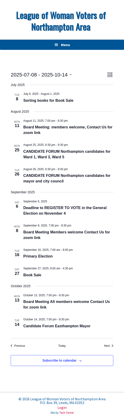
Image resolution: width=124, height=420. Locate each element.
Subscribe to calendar (59, 360)
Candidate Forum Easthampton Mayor (56, 326)
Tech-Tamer (66, 412)
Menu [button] (65, 44)
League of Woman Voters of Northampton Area (61, 21)
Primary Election (38, 256)
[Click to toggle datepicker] (41, 75)
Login (62, 407)
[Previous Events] (18, 346)
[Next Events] (108, 346)
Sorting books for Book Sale (48, 100)
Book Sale (32, 275)
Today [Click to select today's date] (62, 345)
